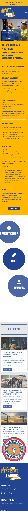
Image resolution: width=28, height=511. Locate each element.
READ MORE (7, 434)
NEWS (6, 2)
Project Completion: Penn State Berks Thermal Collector (12, 493)
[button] (26, 12)
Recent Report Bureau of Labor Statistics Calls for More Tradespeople (12, 419)
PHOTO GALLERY (13, 2)
